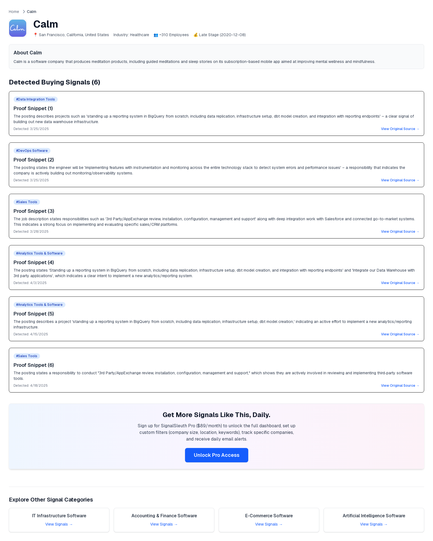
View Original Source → (400, 129)
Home (14, 11)
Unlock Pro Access (216, 455)
